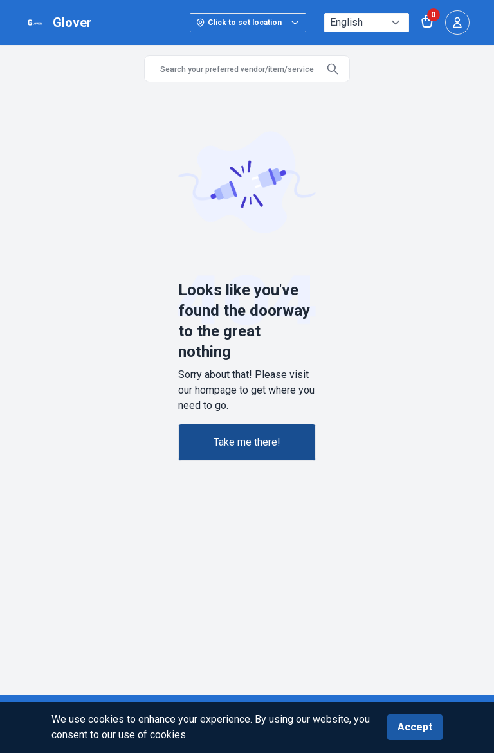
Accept (415, 727)
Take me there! (247, 442)
